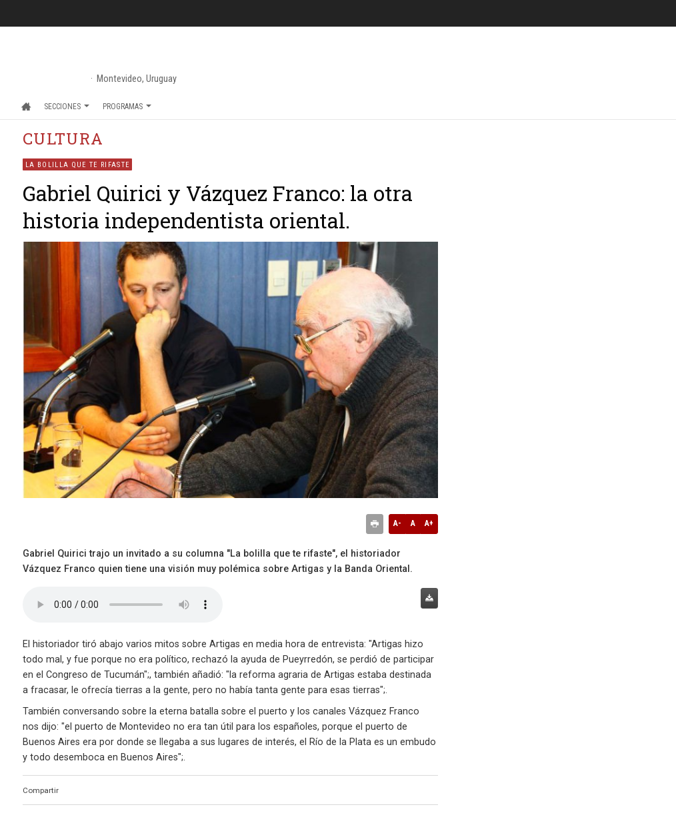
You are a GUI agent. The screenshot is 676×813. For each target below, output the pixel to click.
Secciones (66, 106)
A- (397, 523)
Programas (127, 106)
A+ (429, 523)
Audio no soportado (123, 605)
